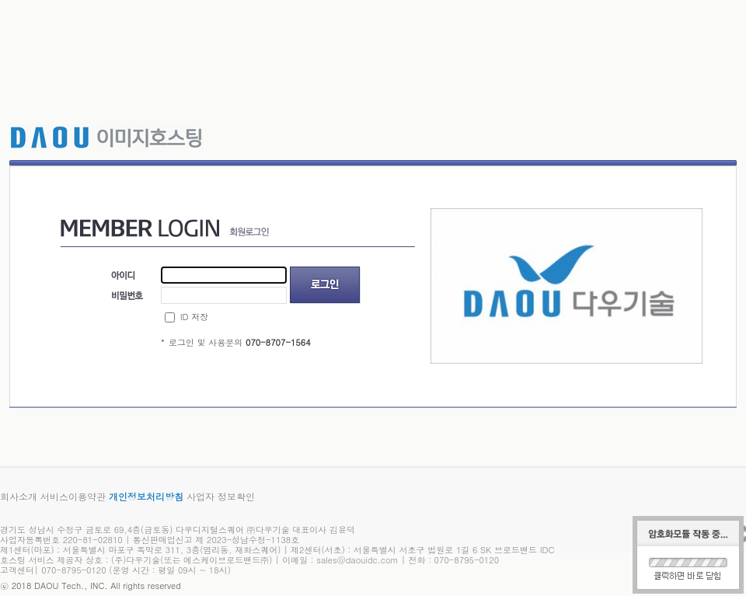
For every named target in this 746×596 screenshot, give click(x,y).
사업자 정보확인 (220, 496)
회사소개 (18, 496)
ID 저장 (194, 316)
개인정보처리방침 (146, 496)
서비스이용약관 (73, 496)
